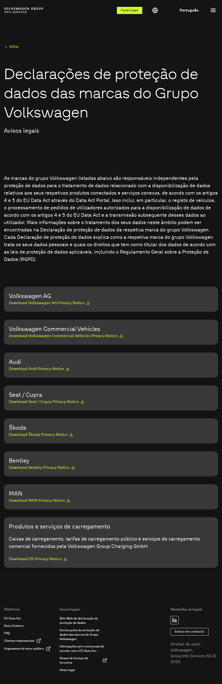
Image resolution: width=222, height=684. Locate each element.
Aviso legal (67, 670)
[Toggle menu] (213, 10)
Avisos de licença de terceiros (83, 660)
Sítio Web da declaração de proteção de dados (79, 620)
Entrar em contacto (189, 631)
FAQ (7, 633)
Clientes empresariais (22, 640)
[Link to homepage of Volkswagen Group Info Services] (15, 10)
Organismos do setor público (27, 648)
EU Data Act (12, 618)
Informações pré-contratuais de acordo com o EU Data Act (82, 648)
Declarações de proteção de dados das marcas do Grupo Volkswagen (79, 635)
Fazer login (129, 10)
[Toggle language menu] (175, 10)
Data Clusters (13, 625)
